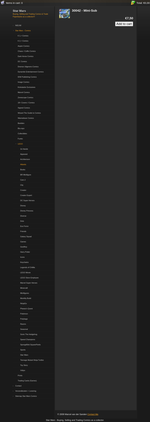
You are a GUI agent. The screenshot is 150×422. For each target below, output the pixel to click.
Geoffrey (23, 247)
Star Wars (24, 355)
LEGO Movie (25, 273)
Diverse (23, 216)
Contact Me (92, 414)
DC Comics (22, 61)
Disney (23, 206)
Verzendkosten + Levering (25, 391)
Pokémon (24, 314)
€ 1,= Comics (23, 36)
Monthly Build (25, 298)
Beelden (21, 123)
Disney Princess (26, 211)
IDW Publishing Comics (27, 77)
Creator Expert (26, 195)
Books (22, 170)
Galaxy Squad (26, 236)
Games (23, 242)
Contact (18, 386)
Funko (20, 139)
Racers (23, 324)
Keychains (24, 262)
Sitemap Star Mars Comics (26, 396)
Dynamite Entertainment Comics (31, 72)
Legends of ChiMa (27, 267)
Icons (22, 257)
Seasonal (24, 329)
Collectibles (22, 134)
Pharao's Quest (26, 309)
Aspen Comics (23, 46)
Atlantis (23, 164)
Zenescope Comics (25, 97)
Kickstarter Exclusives (26, 87)
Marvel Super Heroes (28, 283)
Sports (22, 350)
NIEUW (18, 25)
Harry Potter (25, 252)
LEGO (20, 144)
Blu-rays (21, 128)
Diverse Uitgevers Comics (28, 67)
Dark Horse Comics (25, 56)
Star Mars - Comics (23, 31)
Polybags (24, 319)
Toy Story (24, 365)
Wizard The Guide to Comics (29, 113)
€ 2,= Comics (23, 41)
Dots (22, 221)
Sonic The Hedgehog (28, 334)
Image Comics (23, 82)
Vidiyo (22, 370)
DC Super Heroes (27, 200)
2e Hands (24, 149)
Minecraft (24, 288)
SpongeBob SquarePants (30, 345)
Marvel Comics (24, 92)
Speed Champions (27, 339)
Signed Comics (24, 108)
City (21, 185)
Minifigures (24, 293)
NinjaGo (23, 303)
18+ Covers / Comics (26, 103)
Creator (23, 190)
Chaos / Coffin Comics (27, 51)
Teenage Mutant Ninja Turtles (32, 360)
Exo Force (24, 226)
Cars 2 (23, 180)
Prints (20, 375)
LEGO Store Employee (29, 278)
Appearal (24, 154)
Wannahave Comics (26, 118)
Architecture (25, 159)
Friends (23, 231)
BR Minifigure (25, 175)
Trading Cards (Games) (27, 381)
